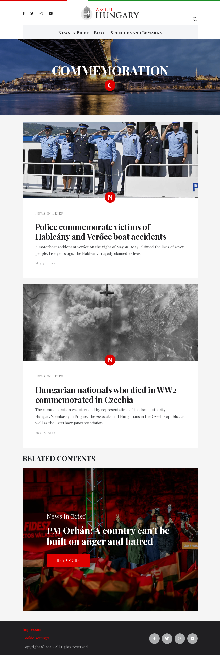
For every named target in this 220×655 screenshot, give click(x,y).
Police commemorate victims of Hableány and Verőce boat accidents (100, 230)
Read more (68, 559)
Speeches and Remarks (136, 31)
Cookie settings (36, 636)
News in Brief (73, 31)
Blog (100, 31)
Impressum (32, 627)
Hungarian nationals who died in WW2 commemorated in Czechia (106, 393)
